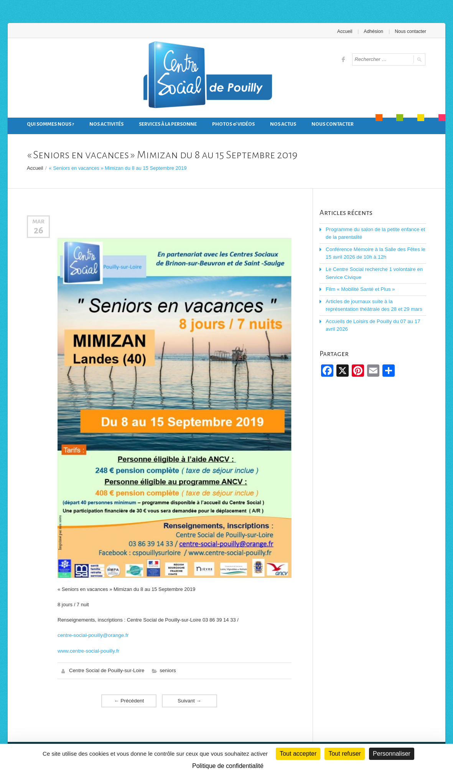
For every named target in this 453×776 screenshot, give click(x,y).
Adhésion (374, 31)
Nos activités (106, 124)
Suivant (189, 699)
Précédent (128, 699)
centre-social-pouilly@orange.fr (92, 635)
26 (38, 230)
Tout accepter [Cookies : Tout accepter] (298, 753)
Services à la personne (168, 124)
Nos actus (283, 124)
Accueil (345, 31)
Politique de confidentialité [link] (228, 766)
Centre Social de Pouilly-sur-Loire (106, 670)
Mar (38, 221)
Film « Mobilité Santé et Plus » (359, 287)
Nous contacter (410, 31)
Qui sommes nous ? (50, 124)
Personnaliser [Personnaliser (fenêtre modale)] (391, 753)
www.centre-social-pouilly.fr (88, 650)
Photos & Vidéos (233, 124)
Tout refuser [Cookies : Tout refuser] (344, 753)
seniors (167, 670)
